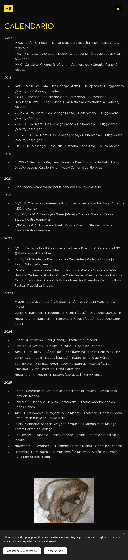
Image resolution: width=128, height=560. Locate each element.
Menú (117, 8)
